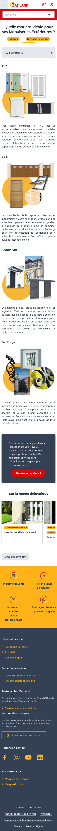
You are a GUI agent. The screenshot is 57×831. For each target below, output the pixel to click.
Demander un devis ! (28, 473)
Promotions (46, 813)
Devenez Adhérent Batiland (20, 675)
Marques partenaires (16, 778)
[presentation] (4, 4)
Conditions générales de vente (20, 813)
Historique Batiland (15, 646)
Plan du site (35, 807)
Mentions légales (34, 826)
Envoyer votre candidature (20, 708)
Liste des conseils (15, 556)
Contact (20, 807)
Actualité (9, 652)
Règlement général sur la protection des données (28, 820)
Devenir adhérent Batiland (19, 680)
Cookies (18, 826)
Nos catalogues (13, 657)
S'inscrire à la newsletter (26, 735)
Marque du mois (14, 784)
